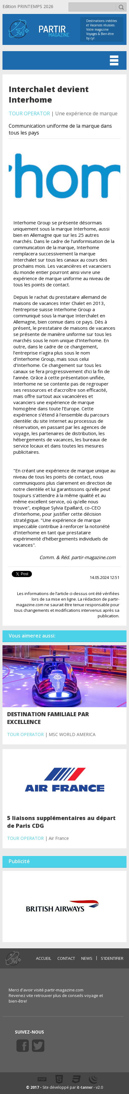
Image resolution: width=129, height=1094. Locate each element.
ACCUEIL (43, 958)
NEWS (86, 958)
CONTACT (66, 958)
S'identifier (112, 958)
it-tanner (85, 1087)
